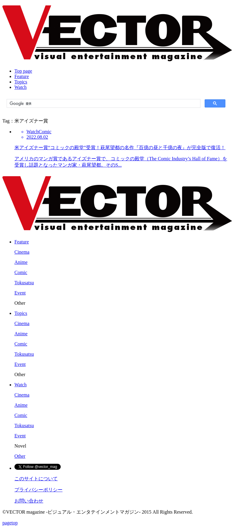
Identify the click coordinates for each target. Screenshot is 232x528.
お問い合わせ (28, 500)
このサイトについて (36, 478)
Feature (21, 76)
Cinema (21, 252)
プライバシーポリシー (38, 489)
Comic (20, 272)
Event (20, 292)
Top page (23, 71)
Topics (20, 81)
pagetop (10, 522)
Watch (20, 87)
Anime (21, 262)
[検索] (103, 103)
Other (19, 456)
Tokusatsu (24, 282)
